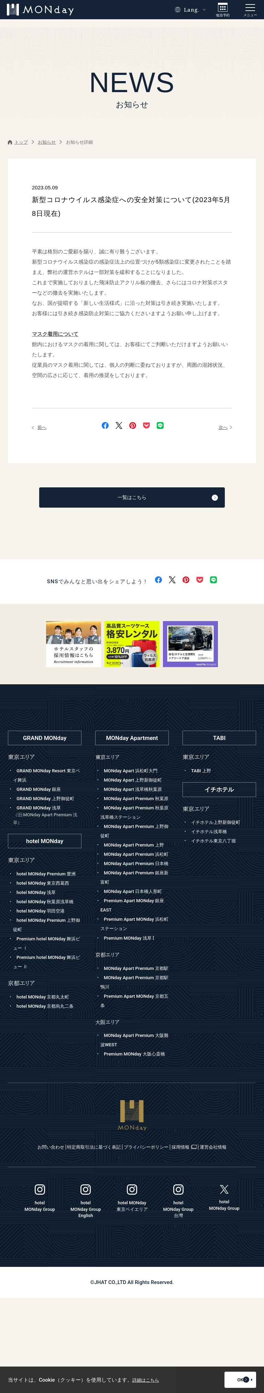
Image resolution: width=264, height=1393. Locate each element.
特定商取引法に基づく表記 (101, 1233)
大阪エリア (108, 1099)
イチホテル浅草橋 (211, 833)
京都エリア (108, 1023)
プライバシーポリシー (171, 1233)
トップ (18, 142)
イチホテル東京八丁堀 (217, 843)
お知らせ (47, 142)
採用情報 (225, 1233)
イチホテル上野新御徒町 (219, 824)
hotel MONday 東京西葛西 (46, 903)
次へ (224, 427)
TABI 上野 (202, 773)
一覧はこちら (150, 499)
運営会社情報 (132, 1242)
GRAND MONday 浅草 (47, 827)
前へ (40, 427)
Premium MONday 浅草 (132, 1006)
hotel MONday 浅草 (38, 913)
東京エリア (108, 759)
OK (235, 1380)
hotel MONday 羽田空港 (43, 941)
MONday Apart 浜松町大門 (134, 773)
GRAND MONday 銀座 (41, 791)
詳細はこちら (147, 1380)
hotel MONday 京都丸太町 (46, 1026)
